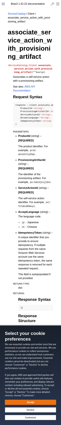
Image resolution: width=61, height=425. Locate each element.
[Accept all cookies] (30, 402)
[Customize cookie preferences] (30, 417)
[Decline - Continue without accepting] (30, 409)
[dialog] (30, 375)
